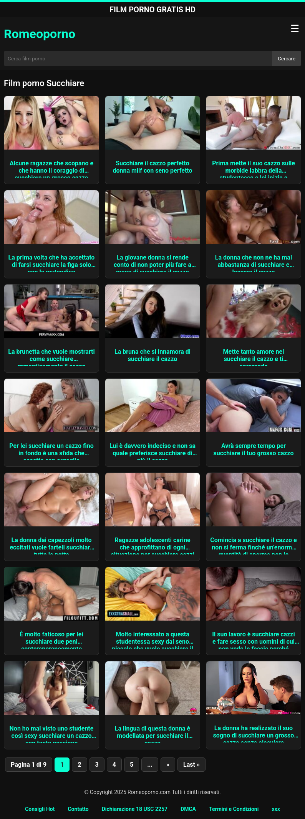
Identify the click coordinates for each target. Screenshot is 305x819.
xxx (276, 809)
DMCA (188, 809)
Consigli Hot (40, 809)
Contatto (78, 809)
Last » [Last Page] (191, 764)
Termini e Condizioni (234, 809)
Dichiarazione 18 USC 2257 (134, 809)
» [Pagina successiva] (167, 764)
